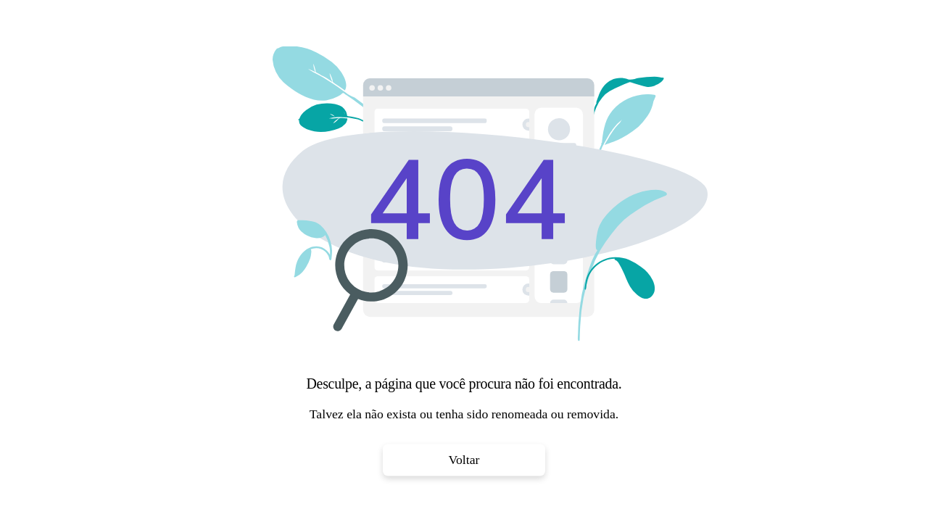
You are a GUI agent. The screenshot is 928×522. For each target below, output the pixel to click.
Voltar (464, 459)
